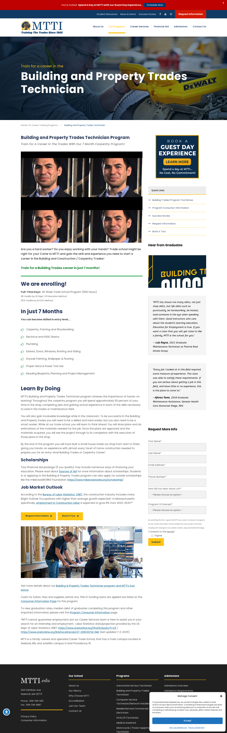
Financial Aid (161, 26)
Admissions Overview (176, 685)
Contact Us (199, 26)
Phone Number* (177, 481)
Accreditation (76, 700)
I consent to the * (177, 533)
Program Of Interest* (177, 510)
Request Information (191, 14)
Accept (187, 720)
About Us (98, 26)
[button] (221, 696)
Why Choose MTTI (79, 695)
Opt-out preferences (178, 727)
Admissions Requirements (178, 690)
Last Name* (177, 457)
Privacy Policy (28, 716)
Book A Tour (159, 231)
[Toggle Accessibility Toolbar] (6, 712)
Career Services (139, 26)
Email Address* (177, 469)
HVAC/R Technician (127, 717)
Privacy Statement (196, 727)
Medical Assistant (126, 722)
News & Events (128, 14)
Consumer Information (34, 720)
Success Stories (147, 14)
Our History (75, 690)
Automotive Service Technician (134, 685)
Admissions (180, 26)
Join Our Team (77, 706)
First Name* (177, 445)
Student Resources (107, 14)
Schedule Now (155, 5)
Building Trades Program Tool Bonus (172, 200)
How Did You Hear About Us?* (177, 494)
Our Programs (117, 26)
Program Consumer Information (170, 208)
